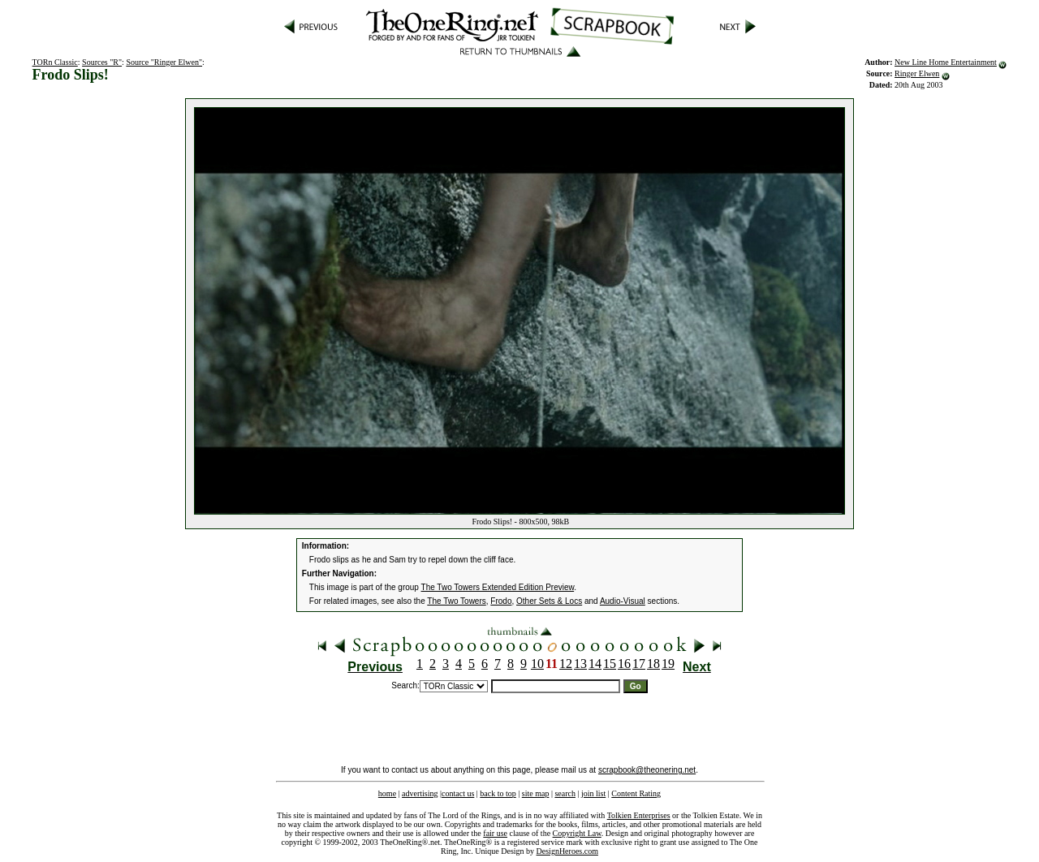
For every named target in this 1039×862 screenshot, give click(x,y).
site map (536, 793)
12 (565, 663)
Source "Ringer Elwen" (164, 62)
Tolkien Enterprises (638, 815)
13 (580, 663)
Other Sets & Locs (549, 601)
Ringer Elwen (917, 73)
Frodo (500, 601)
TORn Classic (55, 62)
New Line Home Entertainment (946, 62)
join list (593, 793)
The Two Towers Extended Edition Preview (498, 587)
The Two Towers (456, 601)
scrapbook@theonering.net (647, 769)
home (387, 793)
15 (609, 663)
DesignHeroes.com (567, 851)
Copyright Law (577, 833)
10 (537, 663)
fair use (495, 833)
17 (638, 663)
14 (594, 663)
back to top (497, 793)
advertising (420, 793)
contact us (458, 793)
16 (624, 663)
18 (653, 663)
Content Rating (636, 793)
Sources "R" (102, 62)
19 (668, 663)
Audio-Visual (622, 601)
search (565, 793)
